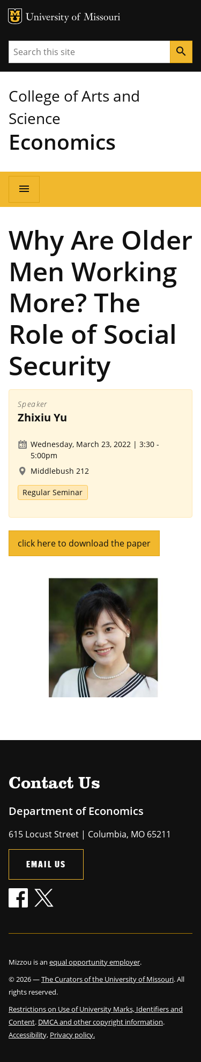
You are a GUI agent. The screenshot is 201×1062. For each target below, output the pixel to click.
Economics (62, 141)
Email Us (46, 864)
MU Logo (15, 16)
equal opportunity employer (94, 962)
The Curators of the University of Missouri (107, 979)
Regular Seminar (53, 492)
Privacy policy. (72, 1035)
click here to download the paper (84, 543)
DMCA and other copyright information (100, 1022)
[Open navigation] (24, 189)
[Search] (181, 52)
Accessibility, (28, 1035)
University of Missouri (73, 18)
